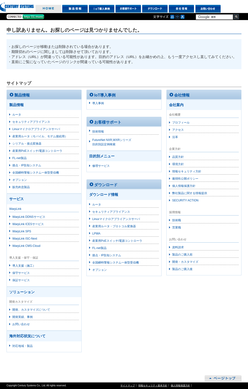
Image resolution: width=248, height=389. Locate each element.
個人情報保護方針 (183, 186)
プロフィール (181, 122)
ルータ (16, 114)
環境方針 (178, 164)
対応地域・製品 (22, 346)
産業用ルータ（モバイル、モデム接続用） (40, 136)
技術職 (176, 220)
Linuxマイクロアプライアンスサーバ (36, 129)
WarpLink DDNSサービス (28, 217)
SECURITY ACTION (185, 200)
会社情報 (181, 9)
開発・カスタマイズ (185, 262)
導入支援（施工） (24, 265)
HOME (48, 9)
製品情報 (75, 9)
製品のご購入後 (182, 269)
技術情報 (98, 131)
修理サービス (101, 166)
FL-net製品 (19, 158)
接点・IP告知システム (26, 165)
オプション (19, 180)
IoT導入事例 (101, 9)
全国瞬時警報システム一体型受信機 (35, 172)
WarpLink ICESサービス (28, 224)
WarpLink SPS (21, 231)
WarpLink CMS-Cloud (26, 246)
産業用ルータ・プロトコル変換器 (114, 226)
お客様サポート (128, 9)
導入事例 (98, 103)
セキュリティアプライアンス (31, 122)
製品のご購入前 (182, 254)
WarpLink (15, 209)
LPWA (96, 233)
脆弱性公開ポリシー (185, 178)
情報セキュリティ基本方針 (152, 385)
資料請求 (178, 247)
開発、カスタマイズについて (31, 309)
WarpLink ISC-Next (24, 238)
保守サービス (21, 273)
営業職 (176, 227)
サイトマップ (127, 385)
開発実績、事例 (22, 317)
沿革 (175, 137)
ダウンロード (155, 9)
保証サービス (21, 280)
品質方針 (178, 157)
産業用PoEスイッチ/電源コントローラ (37, 151)
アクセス (178, 130)
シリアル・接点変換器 (26, 143)
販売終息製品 (21, 187)
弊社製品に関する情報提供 (189, 193)
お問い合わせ (208, 9)
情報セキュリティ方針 (186, 171)
